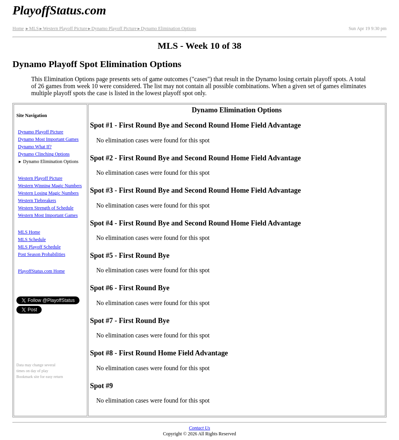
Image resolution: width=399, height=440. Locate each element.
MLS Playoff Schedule (39, 247)
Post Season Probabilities (41, 254)
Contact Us (199, 428)
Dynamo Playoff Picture (112, 28)
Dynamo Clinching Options (44, 154)
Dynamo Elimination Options (166, 28)
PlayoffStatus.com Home (41, 271)
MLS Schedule (32, 239)
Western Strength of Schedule (46, 208)
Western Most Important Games (48, 215)
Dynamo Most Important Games (48, 139)
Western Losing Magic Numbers (48, 193)
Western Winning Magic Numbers (50, 185)
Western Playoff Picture (63, 28)
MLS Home (29, 232)
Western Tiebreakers (37, 200)
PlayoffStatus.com (59, 10)
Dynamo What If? (34, 146)
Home (18, 28)
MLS (32, 28)
